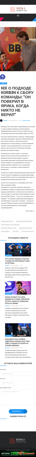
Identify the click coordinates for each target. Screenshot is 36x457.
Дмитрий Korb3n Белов (25, 228)
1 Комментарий (26, 120)
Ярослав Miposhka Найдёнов (24, 221)
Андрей (5, 120)
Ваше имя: (3, 369)
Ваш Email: (3, 378)
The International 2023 (28, 231)
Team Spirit (16, 231)
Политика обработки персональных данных (18, 450)
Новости (3, 83)
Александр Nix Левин (7, 221)
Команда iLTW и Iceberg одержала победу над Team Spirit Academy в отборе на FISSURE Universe (17, 342)
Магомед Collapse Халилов (8, 228)
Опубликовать (19, 411)
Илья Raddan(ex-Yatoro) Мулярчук (10, 224)
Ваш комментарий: (5, 387)
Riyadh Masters (5, 231)
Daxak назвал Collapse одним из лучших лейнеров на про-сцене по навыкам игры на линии (17, 300)
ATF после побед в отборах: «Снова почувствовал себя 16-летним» (17, 261)
